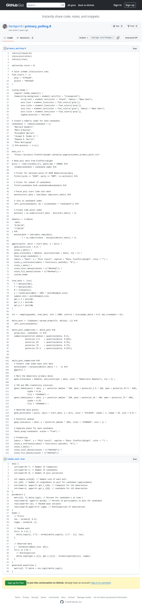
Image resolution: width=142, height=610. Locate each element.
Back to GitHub (86, 5)
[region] (71, 253)
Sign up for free (16, 582)
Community (54, 597)
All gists (72, 5)
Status (43, 597)
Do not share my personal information (110, 597)
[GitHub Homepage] (62, 602)
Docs (63, 597)
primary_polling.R (38, 26)
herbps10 (15, 26)
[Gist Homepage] (15, 5)
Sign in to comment (101, 582)
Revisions (25, 37)
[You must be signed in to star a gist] (118, 26)
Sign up (129, 5)
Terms (17, 597)
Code (8, 37)
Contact (71, 597)
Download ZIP (131, 37)
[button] (118, 38)
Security (34, 597)
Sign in (118, 5)
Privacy (26, 597)
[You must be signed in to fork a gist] (133, 26)
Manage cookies (84, 597)
